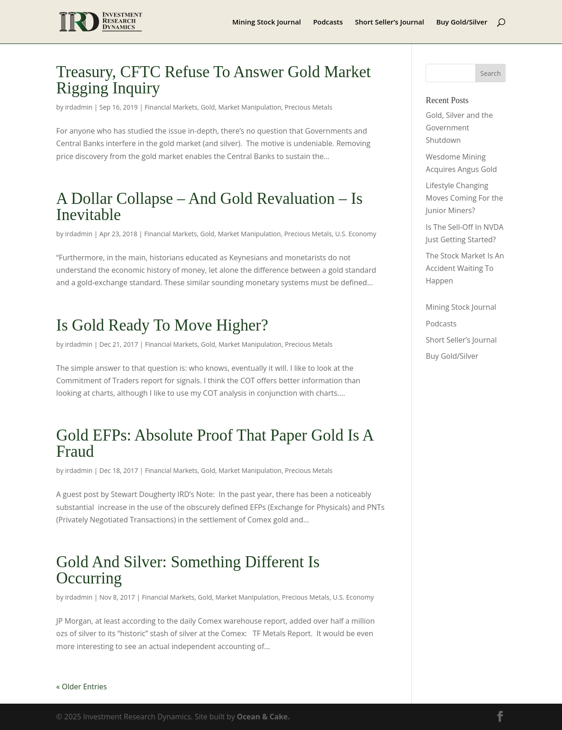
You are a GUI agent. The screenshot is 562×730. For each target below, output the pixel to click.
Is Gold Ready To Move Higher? (162, 325)
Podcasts (327, 22)
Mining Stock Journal (266, 22)
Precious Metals (308, 107)
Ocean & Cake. (263, 717)
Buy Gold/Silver (462, 22)
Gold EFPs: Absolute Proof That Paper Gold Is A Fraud (214, 443)
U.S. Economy (355, 233)
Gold (208, 107)
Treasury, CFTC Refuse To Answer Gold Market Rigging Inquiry (213, 80)
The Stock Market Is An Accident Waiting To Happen (465, 268)
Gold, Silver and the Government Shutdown (459, 127)
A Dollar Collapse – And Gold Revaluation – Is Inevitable (209, 207)
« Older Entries (81, 686)
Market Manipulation (249, 107)
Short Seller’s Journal (389, 22)
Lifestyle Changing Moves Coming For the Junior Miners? (464, 197)
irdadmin (78, 107)
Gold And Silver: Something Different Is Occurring (188, 570)
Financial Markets (171, 107)
